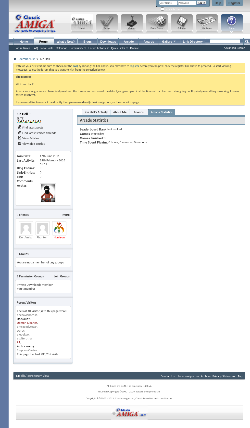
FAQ (35, 48)
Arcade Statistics (161, 112)
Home (24, 41)
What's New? (66, 41)
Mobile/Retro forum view (32, 375)
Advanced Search (234, 47)
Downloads (108, 41)
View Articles (28, 138)
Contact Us (168, 376)
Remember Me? (171, 9)
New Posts (46, 48)
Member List (26, 59)
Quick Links (118, 48)
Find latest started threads (37, 133)
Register (234, 3)
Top (240, 376)
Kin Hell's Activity (96, 112)
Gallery (169, 41)
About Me (119, 112)
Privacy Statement (224, 376)
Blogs (88, 41)
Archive (205, 376)
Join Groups (62, 276)
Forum (43, 41)
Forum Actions (97, 48)
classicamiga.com (188, 376)
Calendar (61, 48)
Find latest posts (30, 127)
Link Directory (193, 41)
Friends (138, 112)
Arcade (129, 41)
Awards (149, 41)
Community (76, 48)
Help (218, 3)
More (66, 215)
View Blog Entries (31, 143)
